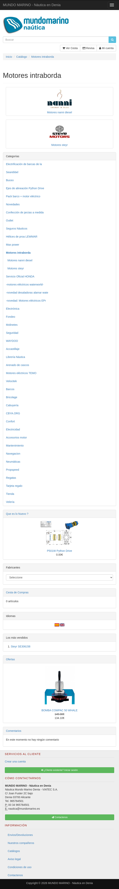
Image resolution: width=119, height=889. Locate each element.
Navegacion (13, 453)
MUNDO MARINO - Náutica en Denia (32, 5)
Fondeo (10, 316)
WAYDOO (12, 340)
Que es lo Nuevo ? (17, 513)
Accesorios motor (16, 437)
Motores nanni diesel (19, 260)
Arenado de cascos (17, 365)
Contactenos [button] (60, 817)
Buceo (10, 180)
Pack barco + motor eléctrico (23, 196)
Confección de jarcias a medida (25, 212)
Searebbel (12, 172)
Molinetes (12, 324)
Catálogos (14, 851)
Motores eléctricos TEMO (21, 373)
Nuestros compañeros (21, 843)
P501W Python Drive (59, 550)
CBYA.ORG (13, 413)
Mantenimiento (15, 445)
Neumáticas (13, 461)
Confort (10, 421)
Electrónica (12, 308)
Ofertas (10, 659)
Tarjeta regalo (14, 485)
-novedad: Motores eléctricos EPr (26, 300)
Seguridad (12, 332)
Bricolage (11, 397)
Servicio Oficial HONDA (20, 276)
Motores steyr (15, 268)
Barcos (10, 389)
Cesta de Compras (17, 592)
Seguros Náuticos (16, 228)
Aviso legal (14, 859)
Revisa (89, 48)
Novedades (13, 204)
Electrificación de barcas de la (24, 164)
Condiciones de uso (19, 867)
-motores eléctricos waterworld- (25, 284)
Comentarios (13, 730)
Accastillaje (12, 348)
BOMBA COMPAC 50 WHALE (59, 710)
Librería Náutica (15, 357)
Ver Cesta (70, 48)
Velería (10, 501)
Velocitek (11, 381)
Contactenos (15, 875)
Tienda (10, 493)
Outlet (9, 220)
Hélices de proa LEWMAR (21, 236)
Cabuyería (12, 405)
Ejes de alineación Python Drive (25, 188)
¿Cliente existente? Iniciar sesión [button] (59, 770)
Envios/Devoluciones (20, 834)
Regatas (11, 477)
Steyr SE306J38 (20, 646)
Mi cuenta (106, 48)
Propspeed (12, 469)
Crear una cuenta (15, 761)
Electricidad (13, 429)
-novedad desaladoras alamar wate (27, 292)
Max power (12, 244)
